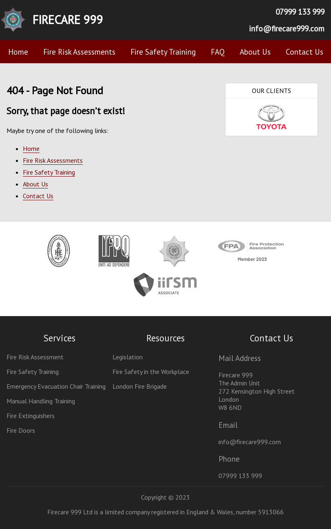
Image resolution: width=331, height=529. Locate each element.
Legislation (128, 357)
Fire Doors (21, 430)
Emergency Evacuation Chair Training (56, 386)
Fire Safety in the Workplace (151, 371)
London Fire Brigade (140, 386)
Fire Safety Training (163, 51)
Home (18, 51)
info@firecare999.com (286, 28)
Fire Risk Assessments (79, 51)
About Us (255, 51)
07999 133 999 (300, 12)
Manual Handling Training (41, 401)
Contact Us (304, 51)
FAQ (218, 51)
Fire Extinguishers (31, 416)
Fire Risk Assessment (35, 357)
